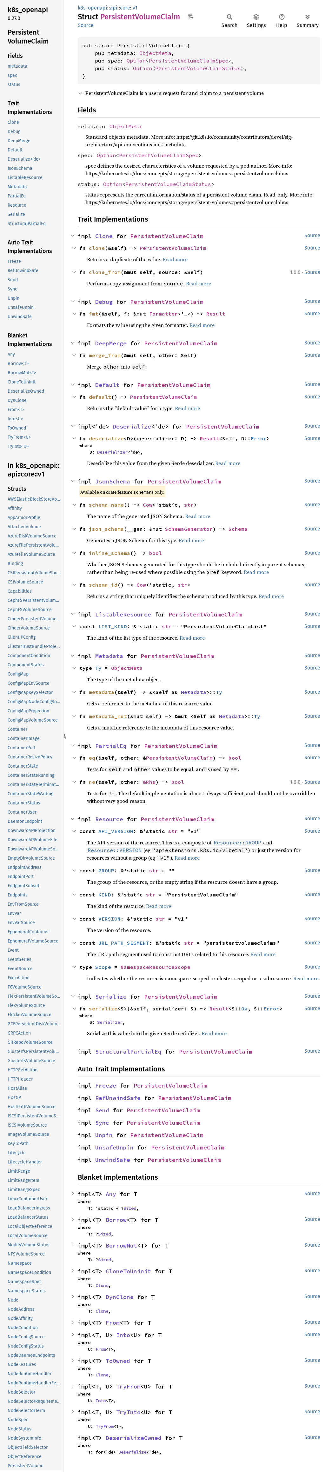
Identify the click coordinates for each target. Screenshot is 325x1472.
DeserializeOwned (134, 1438)
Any (111, 1194)
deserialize (106, 438)
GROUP (106, 870)
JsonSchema (112, 481)
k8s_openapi (92, 8)
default (100, 397)
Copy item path (190, 16)
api (113, 8)
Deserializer (112, 452)
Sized (129, 1208)
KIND (104, 894)
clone (97, 248)
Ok (244, 1008)
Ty (98, 668)
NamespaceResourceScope (155, 967)
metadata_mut (108, 716)
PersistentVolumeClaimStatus (198, 68)
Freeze (105, 1085)
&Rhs (149, 782)
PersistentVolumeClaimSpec (188, 60)
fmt (93, 313)
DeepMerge (111, 343)
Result (215, 313)
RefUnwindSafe (118, 1098)
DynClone (120, 1297)
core (125, 8)
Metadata (109, 656)
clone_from (105, 272)
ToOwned (118, 1360)
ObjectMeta (155, 53)
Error (259, 438)
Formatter (163, 313)
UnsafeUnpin (114, 1147)
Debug (104, 301)
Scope (103, 967)
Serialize (111, 996)
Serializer (110, 1022)
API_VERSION (115, 831)
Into (123, 1335)
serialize (103, 1008)
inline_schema (109, 553)
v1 (135, 8)
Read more (175, 259)
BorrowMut (121, 1245)
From (113, 1322)
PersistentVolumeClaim (166, 236)
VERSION (109, 919)
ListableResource (123, 614)
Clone (104, 236)
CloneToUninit (128, 1271)
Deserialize (132, 426)
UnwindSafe (112, 1159)
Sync (102, 1122)
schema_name (106, 505)
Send (102, 1110)
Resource (109, 819)
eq (92, 758)
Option (136, 60)
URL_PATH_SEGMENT (123, 943)
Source (86, 25)
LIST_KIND (112, 626)
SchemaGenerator (189, 529)
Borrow (116, 1219)
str (189, 505)
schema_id (103, 585)
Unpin (104, 1135)
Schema (238, 529)
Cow (147, 505)
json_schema (106, 529)
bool (155, 553)
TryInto (128, 1412)
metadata (101, 692)
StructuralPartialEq (128, 1051)
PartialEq (111, 745)
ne (92, 782)
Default (107, 385)
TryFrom (128, 1386)
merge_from (105, 355)
